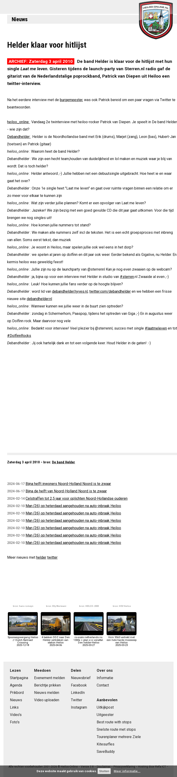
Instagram (79, 707)
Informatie (105, 678)
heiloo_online (18, 122)
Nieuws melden (46, 692)
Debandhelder (19, 136)
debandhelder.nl (39, 299)
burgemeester (71, 100)
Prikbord (17, 692)
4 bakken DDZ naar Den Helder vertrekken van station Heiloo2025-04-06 (56, 640)
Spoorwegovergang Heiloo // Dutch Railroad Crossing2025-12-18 (23, 640)
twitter (52, 557)
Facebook (79, 685)
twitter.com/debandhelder (110, 291)
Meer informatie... (127, 771)
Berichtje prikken (47, 685)
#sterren (127, 277)
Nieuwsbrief (81, 678)
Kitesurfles (105, 744)
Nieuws (20, 19)
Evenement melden (49, 678)
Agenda (16, 685)
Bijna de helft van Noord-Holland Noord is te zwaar (66, 491)
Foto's (15, 722)
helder (41, 557)
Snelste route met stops (116, 729)
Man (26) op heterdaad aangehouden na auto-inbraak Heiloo (73, 506)
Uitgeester (105, 715)
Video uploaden (46, 700)
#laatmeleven (156, 328)
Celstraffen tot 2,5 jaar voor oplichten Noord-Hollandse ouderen (77, 498)
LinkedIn (78, 692)
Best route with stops (114, 722)
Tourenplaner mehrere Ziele (119, 737)
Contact (103, 685)
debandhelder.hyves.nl (70, 291)
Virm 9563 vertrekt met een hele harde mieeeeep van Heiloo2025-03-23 (121, 640)
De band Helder (63, 462)
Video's (16, 715)
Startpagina (19, 678)
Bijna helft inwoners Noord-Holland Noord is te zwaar (68, 484)
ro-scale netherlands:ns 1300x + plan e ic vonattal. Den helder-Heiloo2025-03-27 (88, 640)
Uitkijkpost (105, 707)
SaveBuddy (106, 751)
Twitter (76, 700)
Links (14, 707)
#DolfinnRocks (19, 335)
